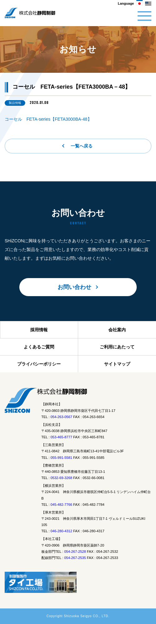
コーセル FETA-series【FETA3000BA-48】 (48, 119)
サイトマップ (117, 363)
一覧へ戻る (81, 145)
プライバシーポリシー (39, 363)
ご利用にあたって (117, 346)
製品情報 (15, 103)
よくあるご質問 (39, 346)
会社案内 (117, 329)
